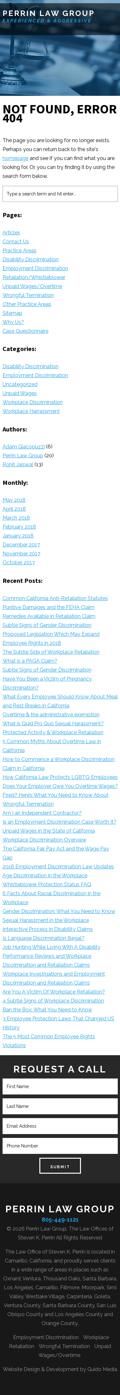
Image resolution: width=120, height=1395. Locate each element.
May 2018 (14, 500)
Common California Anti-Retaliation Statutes (55, 598)
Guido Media (102, 1369)
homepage (15, 158)
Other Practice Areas (27, 304)
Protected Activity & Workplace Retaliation (53, 732)
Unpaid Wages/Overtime (32, 286)
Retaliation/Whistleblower (34, 277)
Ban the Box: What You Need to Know (47, 1010)
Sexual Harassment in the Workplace (46, 920)
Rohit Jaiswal (18, 464)
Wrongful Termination (28, 295)
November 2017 (21, 554)
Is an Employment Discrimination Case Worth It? (59, 822)
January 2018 (18, 536)
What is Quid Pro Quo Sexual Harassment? (53, 723)
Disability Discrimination (31, 259)
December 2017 (21, 545)
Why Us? (13, 322)
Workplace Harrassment (31, 411)
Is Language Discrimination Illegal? (43, 938)
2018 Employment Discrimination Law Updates (58, 867)
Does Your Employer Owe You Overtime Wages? (60, 786)
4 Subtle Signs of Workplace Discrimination (53, 1001)
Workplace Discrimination (33, 402)
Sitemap (12, 313)
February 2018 (19, 527)
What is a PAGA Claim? (30, 661)
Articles (11, 233)
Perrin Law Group (49, 13)
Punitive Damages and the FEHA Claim (48, 607)
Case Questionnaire (25, 331)
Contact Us (16, 242)
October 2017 (19, 563)
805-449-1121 (60, 1219)
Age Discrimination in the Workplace (45, 876)
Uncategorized (20, 384)
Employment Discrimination (35, 268)
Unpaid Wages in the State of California (49, 831)
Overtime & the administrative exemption (51, 715)
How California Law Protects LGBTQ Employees (60, 777)
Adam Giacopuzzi (24, 447)
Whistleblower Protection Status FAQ (47, 884)
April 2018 (14, 509)
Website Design (21, 1369)
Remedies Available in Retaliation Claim (49, 616)
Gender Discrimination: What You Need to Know (59, 911)
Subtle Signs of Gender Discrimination (47, 625)
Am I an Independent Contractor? (42, 813)
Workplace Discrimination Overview (44, 840)
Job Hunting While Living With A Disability (51, 947)
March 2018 (16, 518)
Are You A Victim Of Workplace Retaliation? (54, 992)
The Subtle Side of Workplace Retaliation (51, 652)
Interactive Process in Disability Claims (48, 929)
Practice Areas (19, 251)
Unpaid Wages (20, 393)
